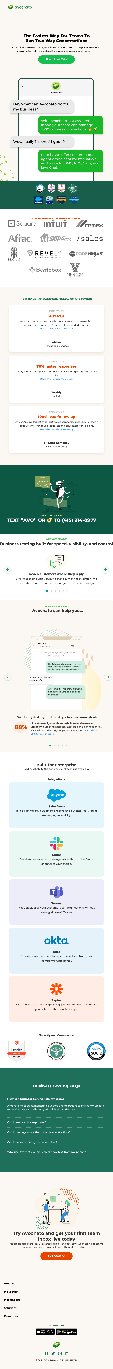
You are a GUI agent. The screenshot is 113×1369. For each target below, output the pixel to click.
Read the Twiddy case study (56, 379)
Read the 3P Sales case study (56, 429)
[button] (56, 1284)
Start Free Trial (56, 59)
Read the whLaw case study (56, 328)
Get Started (56, 1256)
